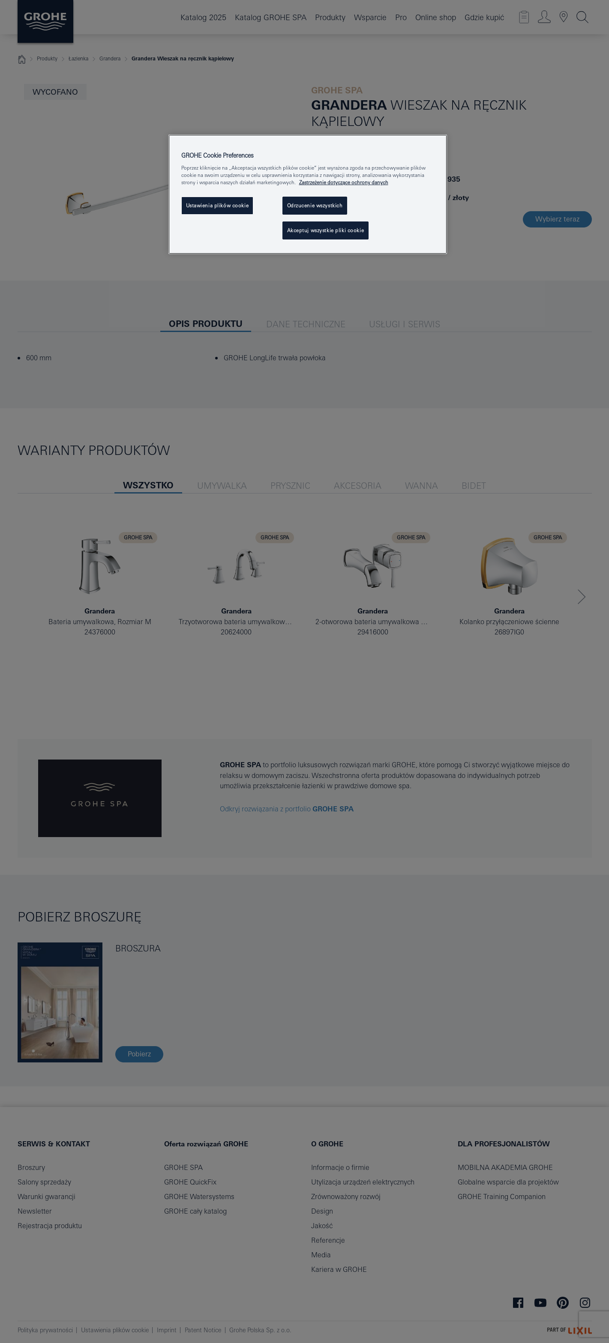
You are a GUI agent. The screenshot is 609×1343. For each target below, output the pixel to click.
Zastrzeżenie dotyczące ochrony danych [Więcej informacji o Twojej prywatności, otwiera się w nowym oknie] (343, 182)
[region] (307, 194)
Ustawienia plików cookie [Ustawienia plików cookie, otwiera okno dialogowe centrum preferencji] (217, 205)
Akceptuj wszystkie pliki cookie (325, 230)
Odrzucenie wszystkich (315, 205)
